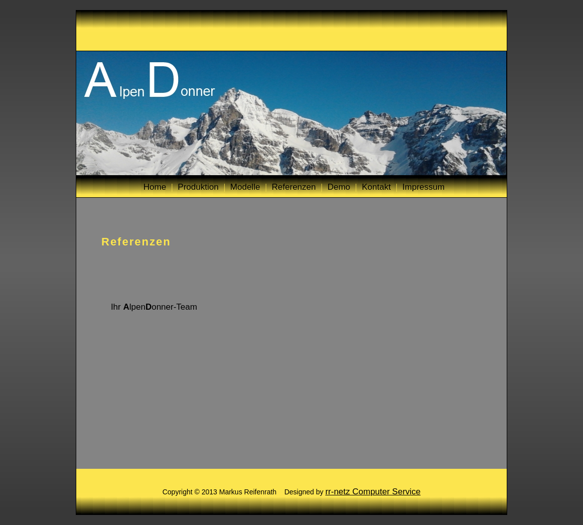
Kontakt (376, 187)
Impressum (423, 187)
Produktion (198, 187)
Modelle (245, 187)
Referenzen (294, 187)
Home (154, 187)
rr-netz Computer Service (372, 491)
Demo (339, 187)
